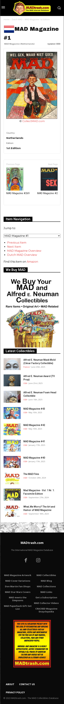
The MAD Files (31, 474)
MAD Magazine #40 (34, 457)
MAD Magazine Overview (24, 250)
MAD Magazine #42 (34, 425)
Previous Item (16, 242)
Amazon (32, 261)
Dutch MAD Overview (22, 254)
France (26, 367)
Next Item (14, 246)
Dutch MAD (17, 19)
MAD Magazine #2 (47, 181)
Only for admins (15, 210)
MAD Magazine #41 (34, 441)
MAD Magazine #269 (18, 181)
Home (7, 19)
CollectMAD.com (33, 121)
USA (25, 383)
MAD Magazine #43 (34, 408)
